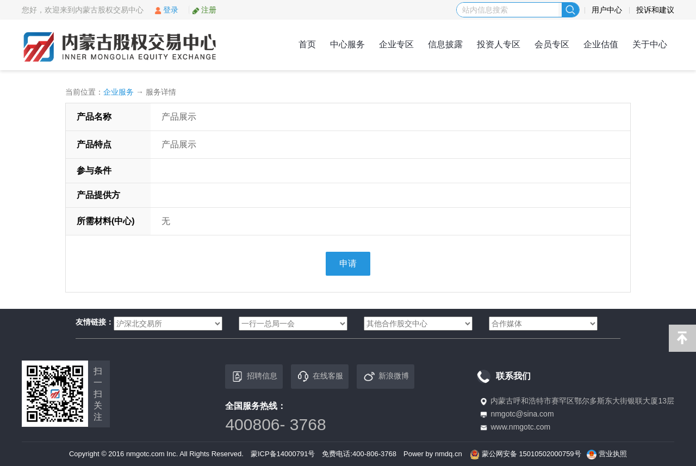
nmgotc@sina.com (522, 413)
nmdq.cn (448, 454)
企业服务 (118, 92)
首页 (307, 44)
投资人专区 (498, 44)
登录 (166, 9)
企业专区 (396, 44)
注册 (204, 9)
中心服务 (347, 44)
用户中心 (607, 9)
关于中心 (649, 44)
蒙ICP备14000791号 (283, 454)
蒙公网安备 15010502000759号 (531, 454)
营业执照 (613, 454)
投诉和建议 (655, 9)
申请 (348, 263)
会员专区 (552, 44)
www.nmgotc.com (520, 426)
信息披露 (445, 44)
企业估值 (600, 44)
